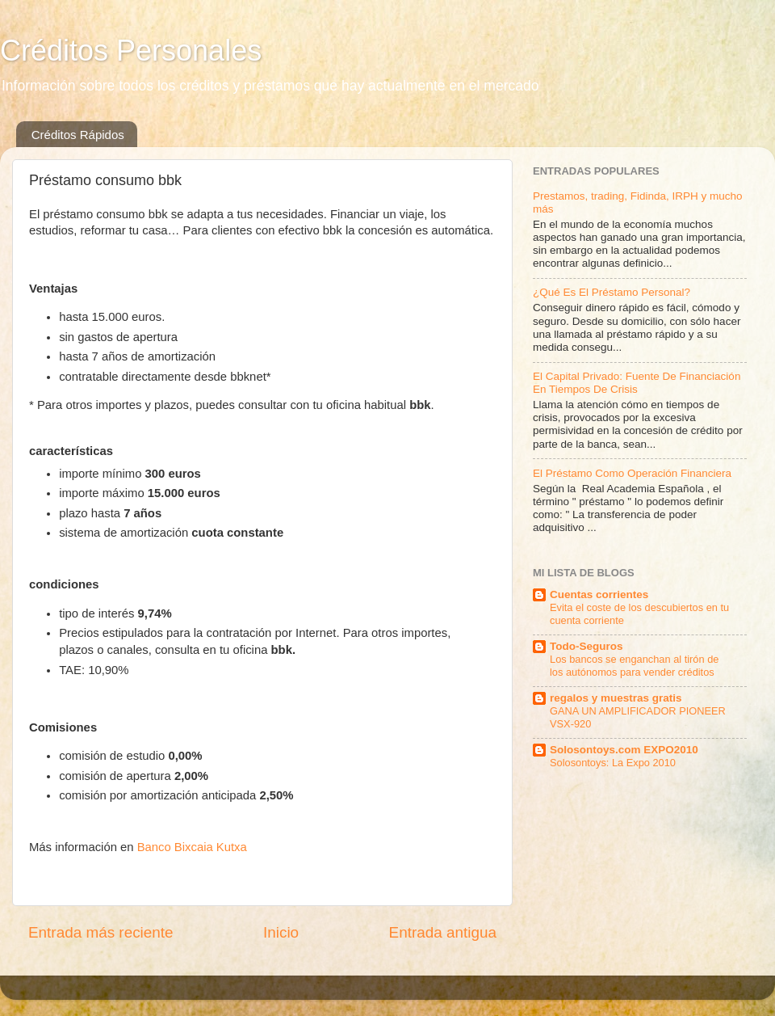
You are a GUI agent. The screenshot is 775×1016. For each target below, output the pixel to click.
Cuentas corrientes (599, 594)
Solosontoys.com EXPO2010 (624, 750)
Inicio (281, 932)
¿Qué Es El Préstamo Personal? (611, 292)
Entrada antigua (442, 932)
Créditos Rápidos (77, 134)
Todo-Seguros (586, 646)
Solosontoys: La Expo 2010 (613, 763)
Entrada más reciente (101, 932)
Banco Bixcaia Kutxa (192, 847)
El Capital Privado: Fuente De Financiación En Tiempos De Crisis (636, 382)
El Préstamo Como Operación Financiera (632, 473)
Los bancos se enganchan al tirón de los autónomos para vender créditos (634, 666)
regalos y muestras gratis (616, 698)
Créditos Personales (131, 50)
